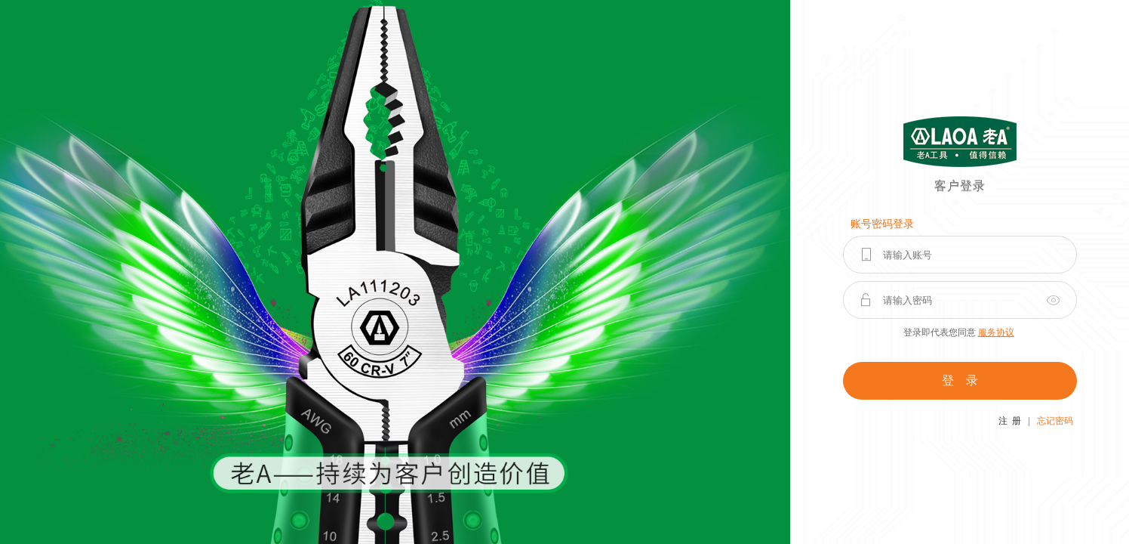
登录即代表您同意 (958, 332)
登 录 (960, 380)
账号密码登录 (882, 224)
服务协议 (996, 332)
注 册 (1009, 421)
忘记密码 (1055, 421)
